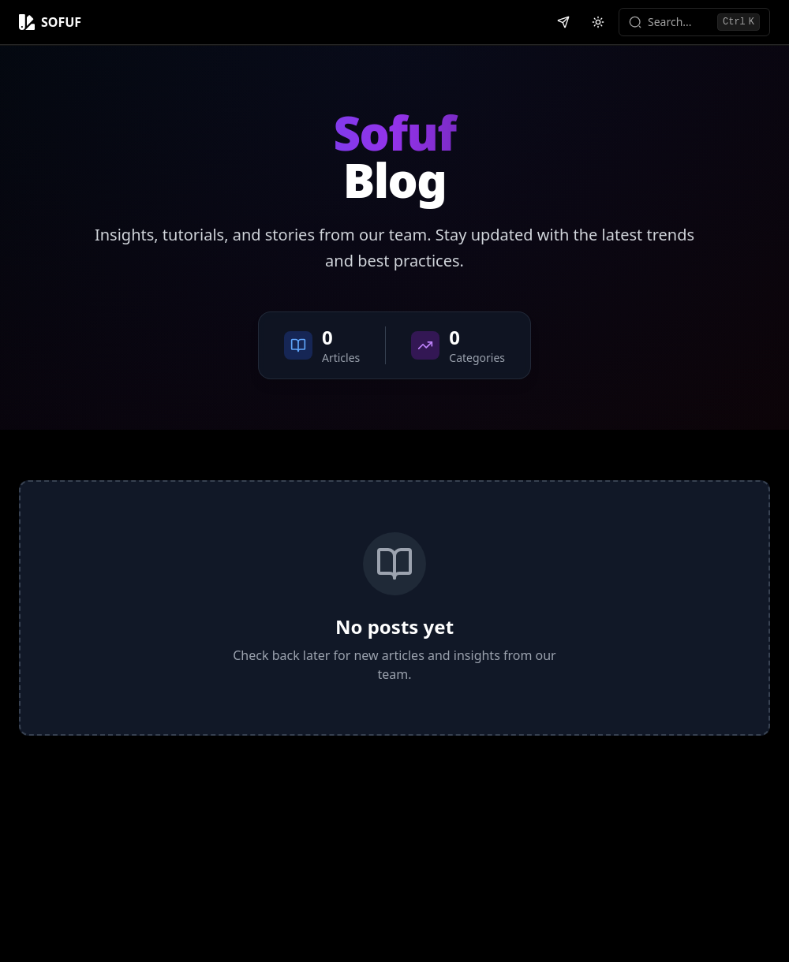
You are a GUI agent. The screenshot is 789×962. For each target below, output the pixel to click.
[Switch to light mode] (598, 22)
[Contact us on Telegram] (563, 22)
